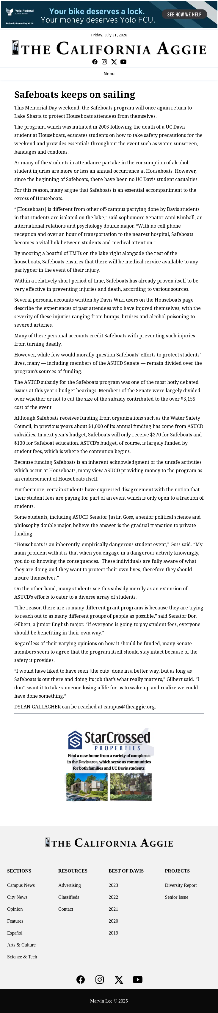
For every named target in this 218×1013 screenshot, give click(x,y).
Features (15, 921)
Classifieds (68, 897)
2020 (113, 921)
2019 (113, 932)
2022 (113, 897)
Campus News (21, 885)
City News (17, 897)
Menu (109, 73)
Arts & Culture (21, 944)
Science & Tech (22, 956)
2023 (113, 885)
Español (15, 932)
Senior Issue (177, 897)
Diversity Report (181, 885)
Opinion (15, 909)
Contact (65, 909)
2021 (113, 909)
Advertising (69, 885)
